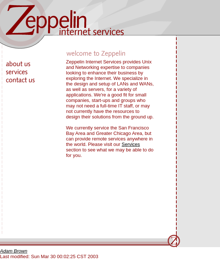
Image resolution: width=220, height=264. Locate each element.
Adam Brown (13, 251)
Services (131, 144)
